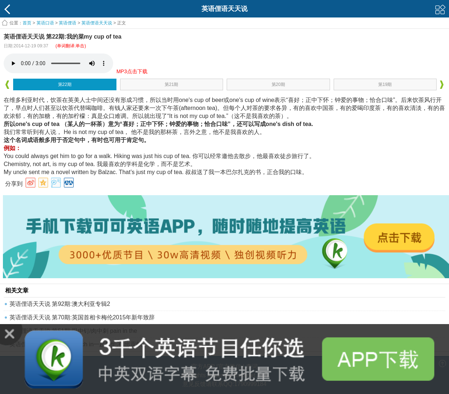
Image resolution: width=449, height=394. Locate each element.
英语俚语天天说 (97, 22)
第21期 (171, 84)
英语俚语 (67, 22)
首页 (27, 22)
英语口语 (45, 22)
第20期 (278, 84)
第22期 (65, 84)
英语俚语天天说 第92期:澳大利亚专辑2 (59, 304)
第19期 (385, 84)
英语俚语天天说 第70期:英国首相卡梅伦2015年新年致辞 (82, 317)
